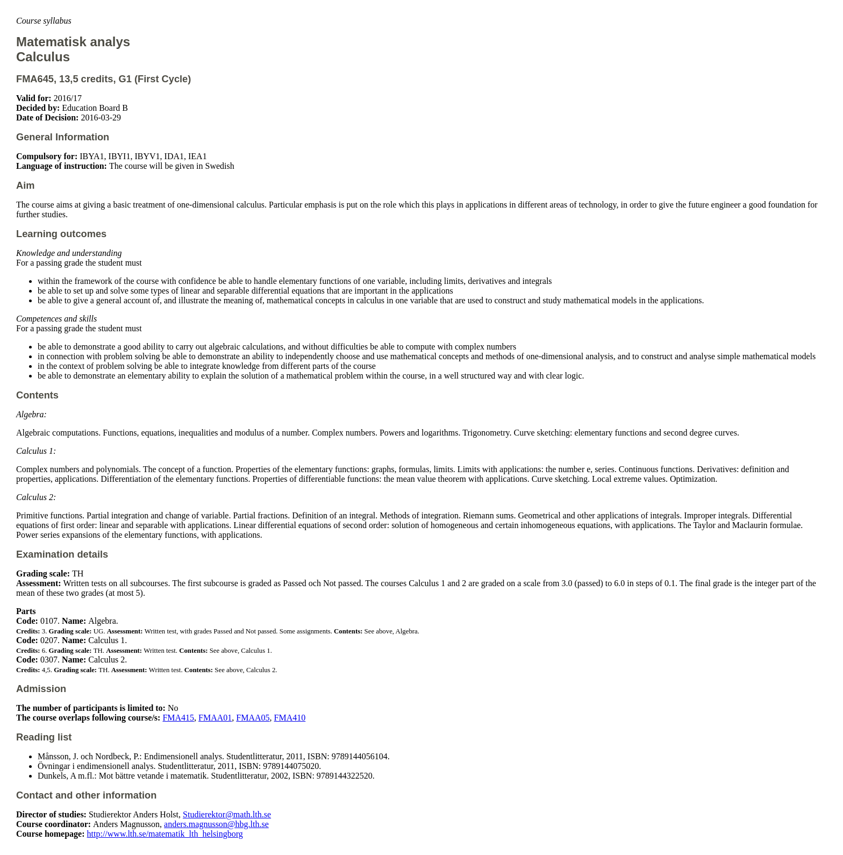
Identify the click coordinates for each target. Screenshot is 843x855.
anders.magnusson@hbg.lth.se (216, 824)
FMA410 (290, 717)
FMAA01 (215, 717)
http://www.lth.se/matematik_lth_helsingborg (165, 833)
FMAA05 (252, 717)
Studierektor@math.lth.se (227, 814)
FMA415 (178, 717)
